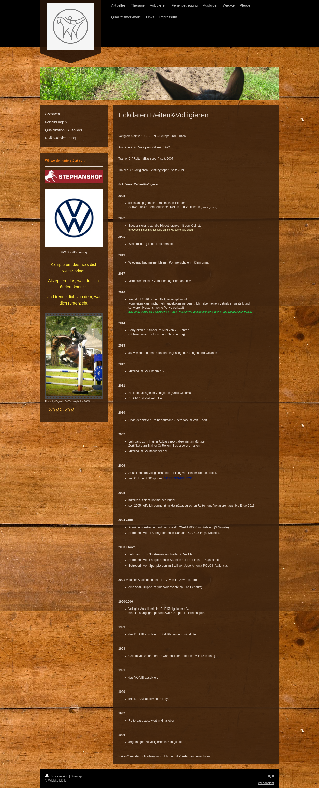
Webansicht (266, 783)
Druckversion (57, 776)
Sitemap (76, 776)
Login (270, 776)
